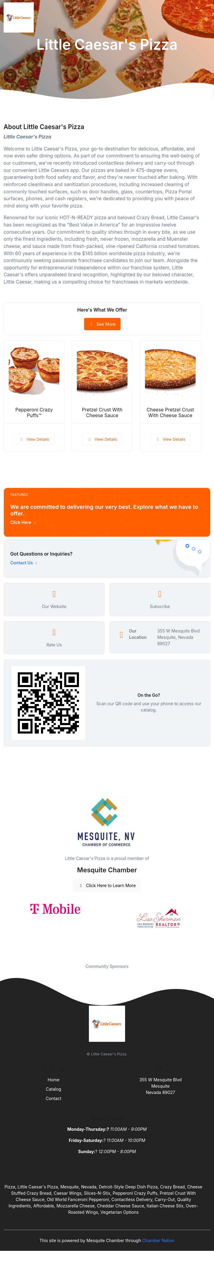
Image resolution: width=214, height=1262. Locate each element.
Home (53, 1079)
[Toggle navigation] (204, 17)
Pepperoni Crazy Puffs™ (34, 412)
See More (102, 324)
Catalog (53, 1089)
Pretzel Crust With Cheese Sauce (102, 412)
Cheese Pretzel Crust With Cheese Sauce (170, 412)
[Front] (20, 17)
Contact (53, 1098)
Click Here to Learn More (107, 885)
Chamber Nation (158, 1240)
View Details (34, 439)
